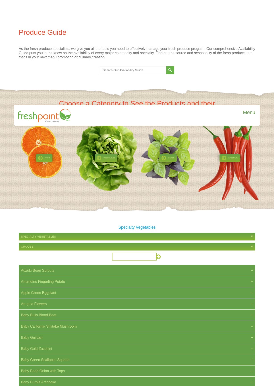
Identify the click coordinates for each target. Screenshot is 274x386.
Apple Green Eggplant (38, 187)
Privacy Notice (215, 332)
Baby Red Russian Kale (40, 288)
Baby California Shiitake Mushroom (49, 221)
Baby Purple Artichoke (38, 277)
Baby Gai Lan (32, 232)
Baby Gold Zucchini (36, 243)
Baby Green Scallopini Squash (45, 255)
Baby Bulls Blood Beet (38, 210)
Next (150, 310)
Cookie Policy (167, 380)
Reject (263, 376)
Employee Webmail (218, 354)
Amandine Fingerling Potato (43, 176)
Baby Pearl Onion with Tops (43, 266)
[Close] (269, 368)
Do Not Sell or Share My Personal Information (228, 360)
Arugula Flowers (34, 199)
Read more (53, 352)
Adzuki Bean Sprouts (37, 165)
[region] (137, 375)
